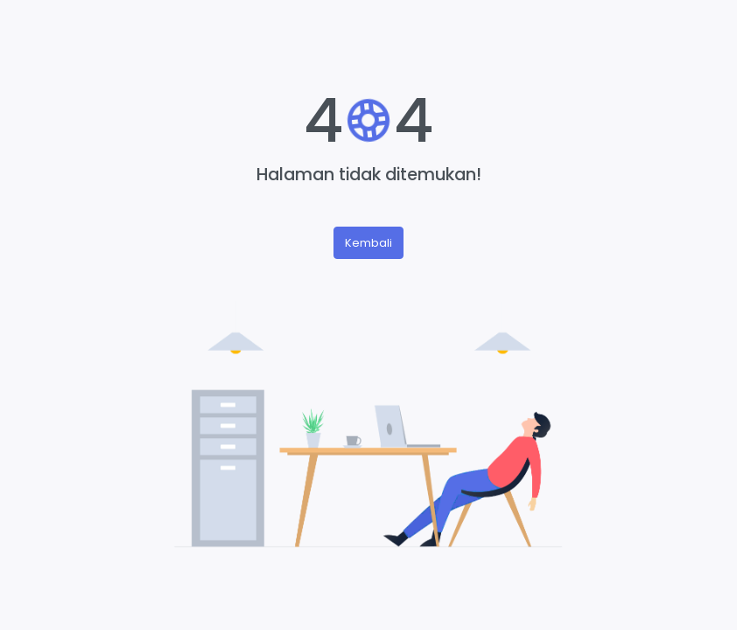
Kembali (368, 242)
